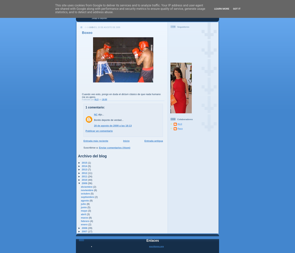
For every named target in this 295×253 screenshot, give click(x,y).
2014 (85, 166)
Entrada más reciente (95, 140)
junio (84, 207)
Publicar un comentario (99, 131)
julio (84, 204)
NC (96, 114)
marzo (85, 217)
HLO (179, 124)
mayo (84, 210)
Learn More (221, 8)
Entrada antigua (153, 140)
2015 (85, 162)
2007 (85, 231)
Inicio (126, 140)
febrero (85, 221)
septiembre (88, 197)
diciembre (87, 186)
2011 (85, 176)
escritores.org (156, 246)
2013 (85, 169)
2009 (85, 183)
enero (84, 224)
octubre (86, 193)
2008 (85, 228)
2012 (85, 173)
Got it (237, 8)
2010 (85, 179)
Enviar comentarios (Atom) (114, 147)
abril (84, 214)
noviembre (87, 190)
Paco (180, 128)
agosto (85, 200)
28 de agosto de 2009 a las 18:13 (113, 125)
